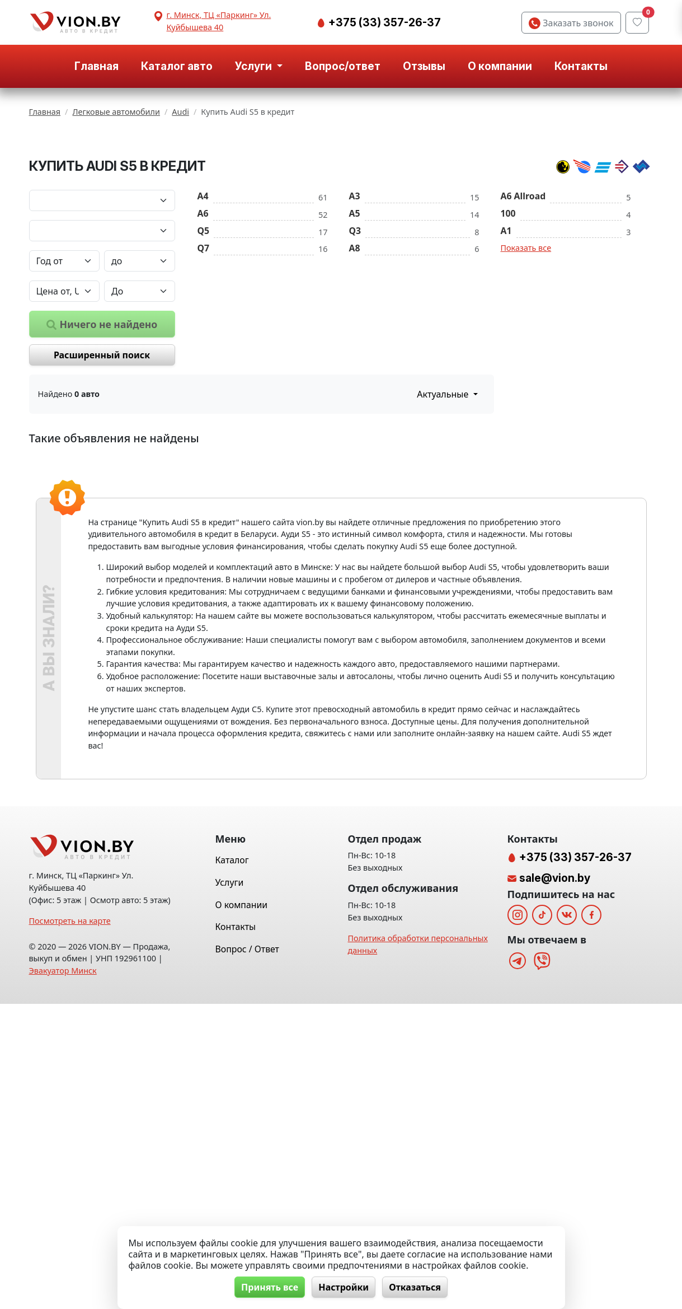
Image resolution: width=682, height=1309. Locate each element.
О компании (500, 66)
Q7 (203, 366)
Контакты (581, 66)
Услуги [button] (254, 66)
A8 (354, 366)
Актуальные (444, 512)
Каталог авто (177, 66)
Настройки (343, 1287)
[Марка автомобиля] (102, 318)
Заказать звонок (571, 23)
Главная (96, 66)
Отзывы (424, 66)
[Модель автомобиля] (102, 348)
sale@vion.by (554, 1183)
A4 (203, 314)
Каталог (232, 1166)
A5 (354, 331)
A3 (354, 314)
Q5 (203, 349)
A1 (506, 349)
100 (508, 331)
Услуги (229, 1187)
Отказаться (416, 1287)
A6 (203, 331)
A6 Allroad (523, 314)
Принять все (268, 1287)
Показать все (526, 366)
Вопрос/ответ (342, 66)
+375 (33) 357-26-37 (383, 22)
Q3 (355, 349)
